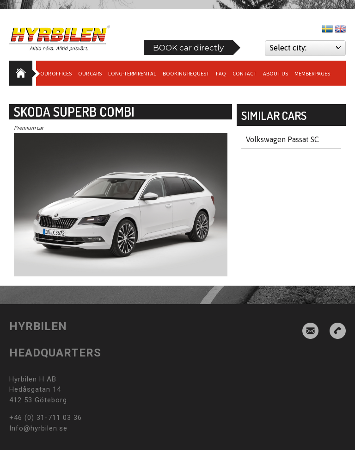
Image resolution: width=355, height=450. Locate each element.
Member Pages (312, 73)
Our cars (90, 73)
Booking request (186, 73)
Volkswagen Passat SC (282, 139)
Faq (221, 73)
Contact (245, 73)
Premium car (28, 127)
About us (275, 73)
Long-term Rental (132, 73)
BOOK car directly (188, 47)
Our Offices (56, 73)
